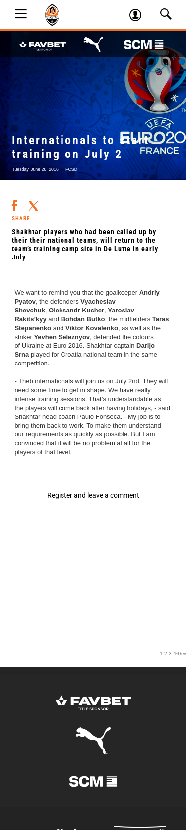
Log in (139, 16)
